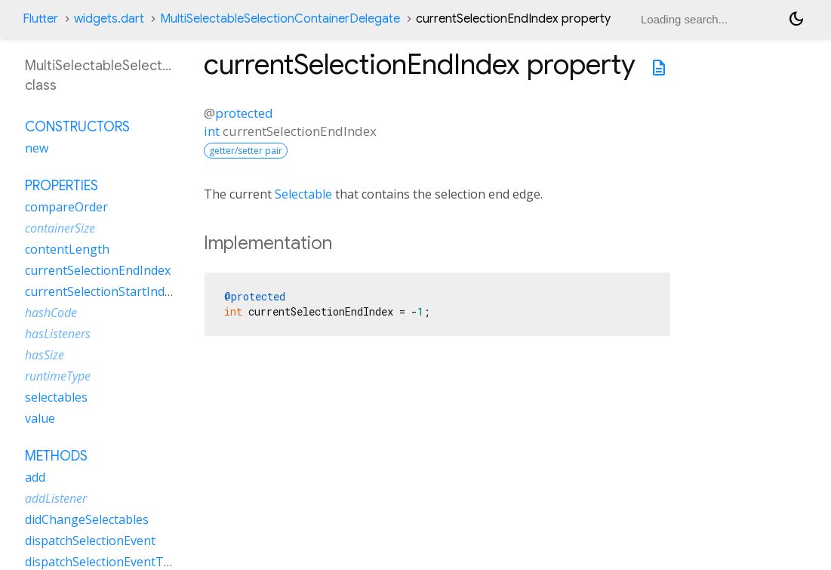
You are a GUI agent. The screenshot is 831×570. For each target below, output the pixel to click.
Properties (61, 185)
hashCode (51, 312)
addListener (56, 498)
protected (244, 113)
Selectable (303, 194)
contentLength (67, 249)
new (36, 148)
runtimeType (58, 376)
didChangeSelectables (87, 519)
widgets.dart (109, 18)
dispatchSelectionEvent (90, 540)
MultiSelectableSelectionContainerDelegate (280, 18)
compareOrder (66, 207)
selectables (56, 397)
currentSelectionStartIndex (101, 291)
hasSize (44, 355)
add (35, 477)
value (40, 418)
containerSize (60, 228)
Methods (56, 456)
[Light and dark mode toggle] (796, 19)
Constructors (77, 127)
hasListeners (58, 333)
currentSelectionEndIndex (98, 270)
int (212, 131)
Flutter (40, 18)
